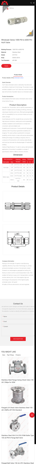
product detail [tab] (18, 74)
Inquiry (6, 66)
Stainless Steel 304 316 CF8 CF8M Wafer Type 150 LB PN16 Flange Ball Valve (17, 436)
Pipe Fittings (10, 355)
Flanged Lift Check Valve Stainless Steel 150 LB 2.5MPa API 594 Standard (16, 409)
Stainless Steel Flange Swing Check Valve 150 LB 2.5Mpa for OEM (17, 381)
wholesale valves (18, 78)
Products (18, 355)
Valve (3, 355)
